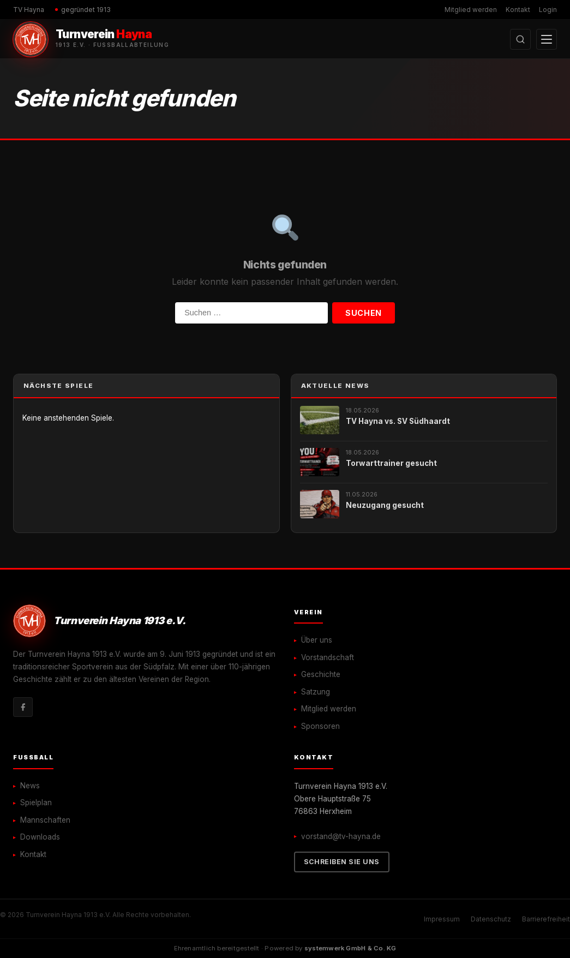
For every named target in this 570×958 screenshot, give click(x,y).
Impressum (442, 919)
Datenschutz (491, 919)
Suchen (363, 313)
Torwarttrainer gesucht (391, 463)
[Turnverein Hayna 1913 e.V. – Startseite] (91, 39)
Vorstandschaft (327, 657)
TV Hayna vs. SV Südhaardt (398, 421)
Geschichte (320, 674)
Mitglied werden (471, 9)
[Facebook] (23, 707)
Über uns (316, 640)
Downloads (40, 837)
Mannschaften (45, 820)
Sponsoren (320, 726)
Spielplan (36, 802)
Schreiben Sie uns (342, 862)
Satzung (315, 691)
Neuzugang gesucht (385, 505)
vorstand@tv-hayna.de (341, 836)
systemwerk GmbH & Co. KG (350, 948)
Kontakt (518, 9)
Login (548, 9)
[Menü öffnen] (546, 39)
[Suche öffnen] (520, 39)
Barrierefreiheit (546, 919)
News (30, 785)
